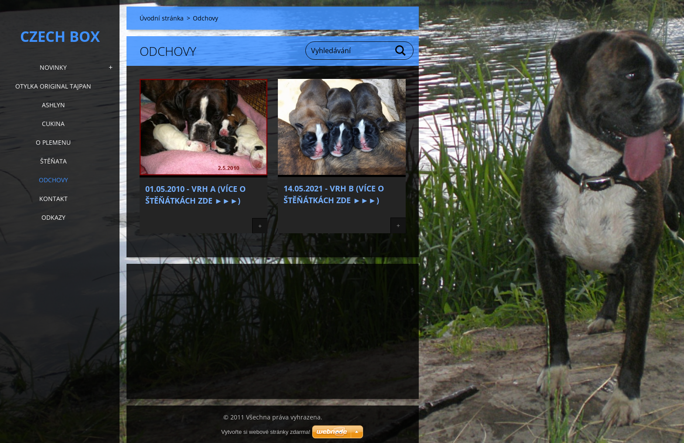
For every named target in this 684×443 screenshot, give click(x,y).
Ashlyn (53, 105)
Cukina (53, 123)
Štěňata (53, 161)
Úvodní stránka (162, 18)
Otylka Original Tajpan (53, 86)
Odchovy (53, 180)
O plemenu (53, 142)
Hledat (401, 50)
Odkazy (53, 217)
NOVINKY (53, 67)
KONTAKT (53, 198)
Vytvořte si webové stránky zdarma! (266, 432)
